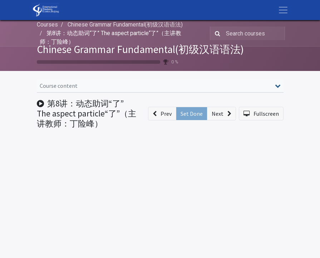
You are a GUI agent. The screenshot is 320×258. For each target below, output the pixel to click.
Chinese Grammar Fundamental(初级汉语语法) (140, 49)
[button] (162, 113)
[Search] (216, 33)
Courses (47, 24)
